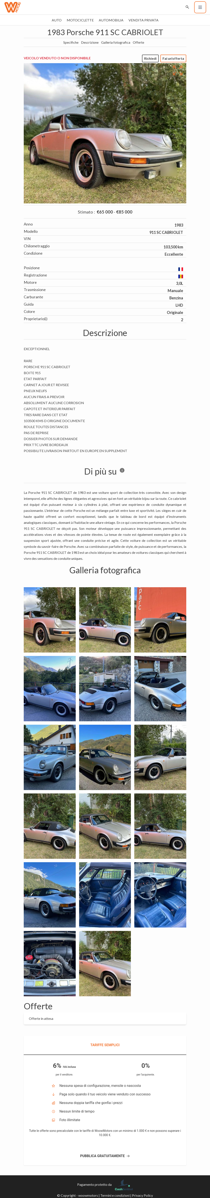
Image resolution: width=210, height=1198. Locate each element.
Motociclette (80, 20)
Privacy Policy (142, 1195)
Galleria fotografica (115, 42)
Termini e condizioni (115, 1195)
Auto (57, 20)
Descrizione (90, 42)
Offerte (138, 42)
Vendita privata (143, 20)
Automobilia (111, 20)
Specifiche (70, 42)
